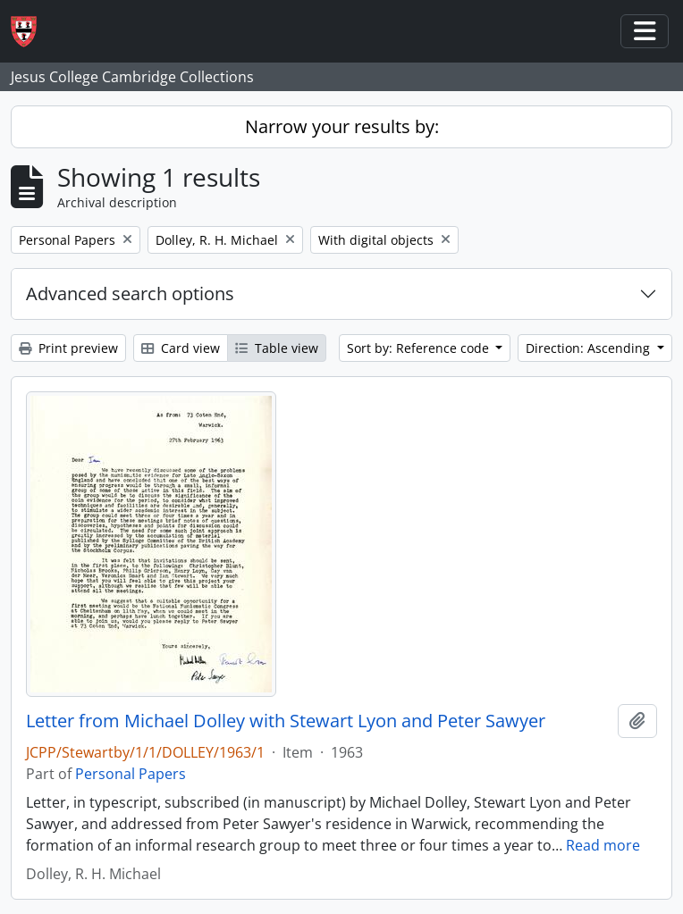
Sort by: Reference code (420, 348)
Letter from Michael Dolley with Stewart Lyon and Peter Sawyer (285, 721)
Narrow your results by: (342, 126)
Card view (180, 348)
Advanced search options (130, 293)
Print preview (68, 348)
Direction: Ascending (589, 348)
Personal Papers (130, 774)
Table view (276, 348)
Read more (603, 845)
